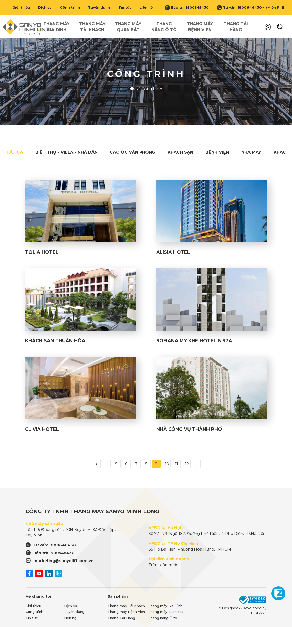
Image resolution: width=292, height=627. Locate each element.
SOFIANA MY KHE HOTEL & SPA (194, 341)
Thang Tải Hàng (236, 26)
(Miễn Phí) (274, 7)
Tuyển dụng (99, 7)
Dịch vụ (45, 7)
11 (176, 463)
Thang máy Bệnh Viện (200, 26)
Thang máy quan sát (128, 26)
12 (187, 463)
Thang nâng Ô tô (164, 26)
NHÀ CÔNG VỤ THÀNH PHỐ (189, 429)
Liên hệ (146, 7)
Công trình (70, 7)
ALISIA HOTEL (173, 252)
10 (167, 463)
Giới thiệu (21, 7)
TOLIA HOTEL (41, 252)
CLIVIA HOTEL (42, 429)
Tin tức (124, 7)
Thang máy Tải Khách (92, 26)
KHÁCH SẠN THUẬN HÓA (55, 341)
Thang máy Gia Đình (56, 26)
